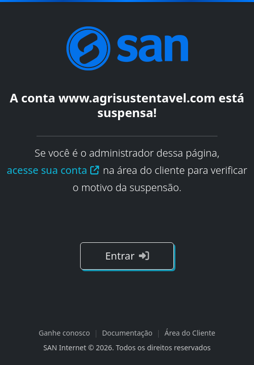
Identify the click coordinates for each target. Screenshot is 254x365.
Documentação (127, 333)
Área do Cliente (190, 333)
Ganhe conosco (64, 333)
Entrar (127, 256)
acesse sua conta (53, 170)
